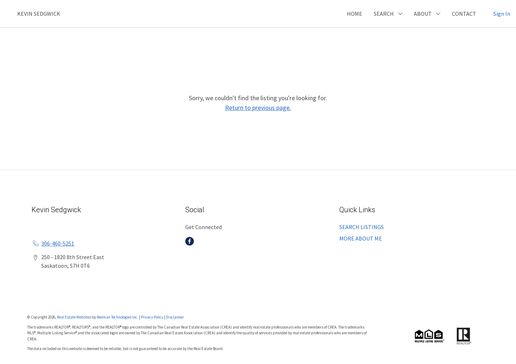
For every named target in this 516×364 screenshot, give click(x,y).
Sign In (501, 13)
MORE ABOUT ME (360, 238)
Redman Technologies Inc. (118, 317)
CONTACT (464, 13)
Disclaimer (175, 317)
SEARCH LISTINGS (361, 226)
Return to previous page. (258, 107)
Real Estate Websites (74, 317)
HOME (354, 13)
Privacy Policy (152, 317)
